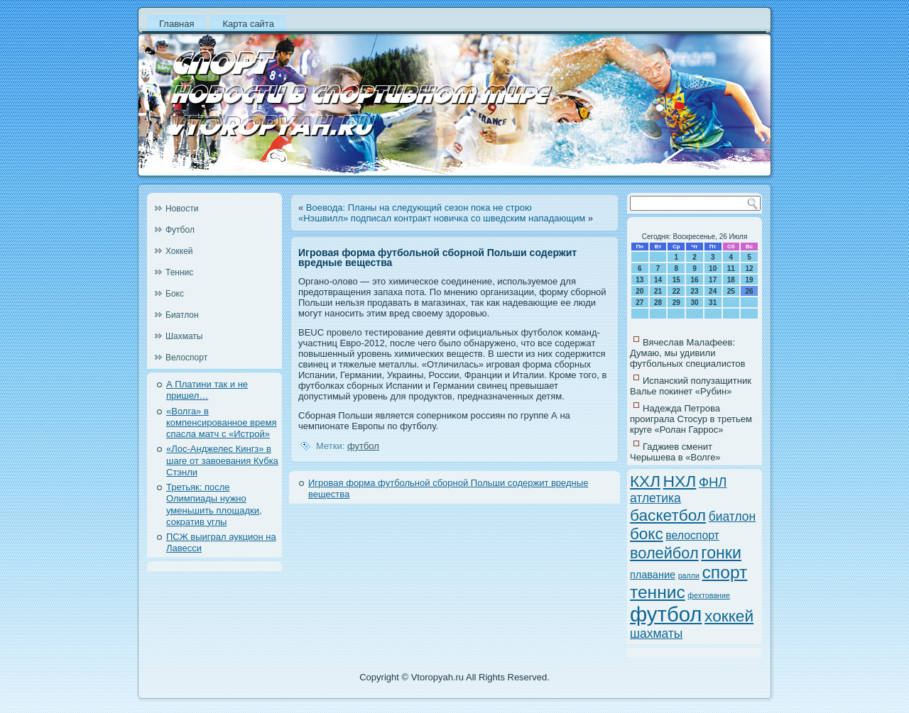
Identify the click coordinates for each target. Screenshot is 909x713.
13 (639, 280)
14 (658, 280)
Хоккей (179, 251)
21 (658, 291)
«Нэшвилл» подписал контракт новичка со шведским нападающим (441, 218)
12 (749, 268)
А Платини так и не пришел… (207, 390)
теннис (657, 592)
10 (713, 268)
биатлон (732, 516)
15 (676, 280)
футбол (363, 446)
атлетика (655, 498)
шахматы (656, 633)
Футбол (180, 230)
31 (713, 302)
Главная (176, 23)
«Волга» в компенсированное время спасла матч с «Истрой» (221, 423)
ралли (689, 575)
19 (749, 280)
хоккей (728, 616)
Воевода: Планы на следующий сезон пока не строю (419, 207)
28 (658, 302)
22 (676, 291)
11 (731, 268)
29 (676, 302)
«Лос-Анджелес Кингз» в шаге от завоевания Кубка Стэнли (222, 460)
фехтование (708, 595)
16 (694, 280)
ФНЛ (713, 482)
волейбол (664, 553)
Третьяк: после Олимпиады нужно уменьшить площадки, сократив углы (214, 504)
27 (639, 302)
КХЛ (645, 481)
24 (713, 291)
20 (639, 291)
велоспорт (692, 535)
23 (694, 291)
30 (694, 302)
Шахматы (183, 336)
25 (731, 291)
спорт (725, 572)
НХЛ (680, 481)
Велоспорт (186, 358)
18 (731, 280)
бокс (646, 534)
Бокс (174, 294)
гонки (721, 552)
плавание (652, 574)
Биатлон (182, 315)
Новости (181, 209)
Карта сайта (247, 23)
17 (713, 280)
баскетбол (668, 515)
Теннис (179, 272)
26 (749, 291)
